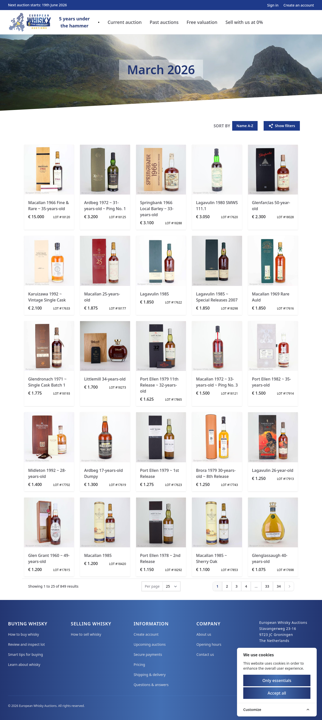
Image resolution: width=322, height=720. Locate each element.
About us (203, 634)
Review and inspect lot (26, 644)
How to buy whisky (23, 634)
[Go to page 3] (236, 586)
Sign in (273, 5)
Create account (146, 634)
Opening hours (208, 644)
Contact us (205, 654)
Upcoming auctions (150, 644)
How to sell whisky (86, 634)
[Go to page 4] (246, 586)
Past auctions (164, 22)
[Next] (289, 586)
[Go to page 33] (267, 586)
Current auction (125, 22)
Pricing (139, 664)
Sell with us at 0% (244, 22)
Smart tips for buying (25, 654)
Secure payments (148, 654)
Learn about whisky (24, 664)
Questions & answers (151, 684)
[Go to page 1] (217, 586)
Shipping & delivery (150, 674)
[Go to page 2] (226, 586)
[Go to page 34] (278, 586)
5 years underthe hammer (74, 22)
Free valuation (202, 22)
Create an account (299, 5)
